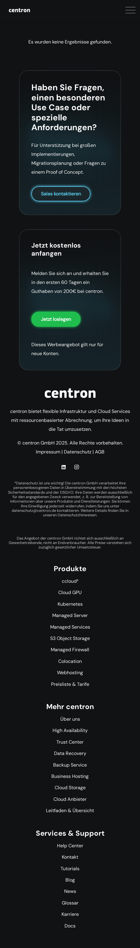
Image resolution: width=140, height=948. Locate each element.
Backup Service (70, 765)
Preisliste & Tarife (70, 684)
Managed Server (70, 615)
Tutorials (70, 868)
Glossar (70, 903)
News (70, 891)
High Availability (70, 730)
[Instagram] (76, 467)
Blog (70, 880)
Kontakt (70, 857)
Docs (70, 926)
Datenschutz (77, 452)
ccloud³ (70, 581)
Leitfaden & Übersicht (70, 810)
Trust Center (70, 742)
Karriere (70, 914)
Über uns (70, 719)
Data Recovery (70, 753)
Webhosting (70, 672)
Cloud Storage (70, 787)
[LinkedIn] (64, 467)
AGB (99, 452)
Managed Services (70, 627)
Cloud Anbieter (70, 799)
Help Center (70, 846)
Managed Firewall (70, 649)
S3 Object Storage (70, 638)
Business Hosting (70, 776)
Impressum (48, 452)
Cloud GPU (70, 592)
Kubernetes (70, 604)
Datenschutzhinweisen (77, 514)
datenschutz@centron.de (34, 510)
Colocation (70, 661)
